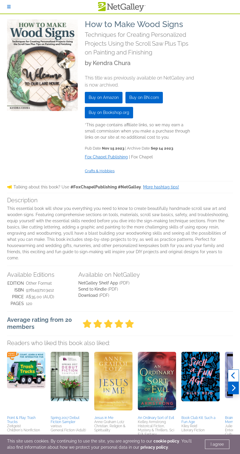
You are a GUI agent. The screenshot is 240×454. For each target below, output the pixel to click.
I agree (217, 444)
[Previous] (233, 376)
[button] (26, 383)
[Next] (233, 388)
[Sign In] (9, 7)
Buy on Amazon (104, 97)
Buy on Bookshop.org (109, 112)
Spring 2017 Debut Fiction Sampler (65, 420)
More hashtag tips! (161, 187)
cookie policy (166, 441)
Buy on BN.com (144, 97)
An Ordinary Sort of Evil (156, 418)
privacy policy (154, 447)
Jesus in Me (103, 418)
